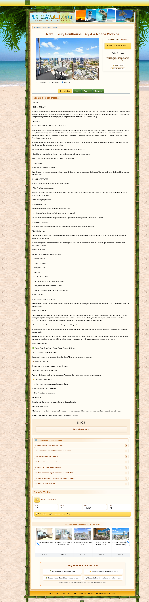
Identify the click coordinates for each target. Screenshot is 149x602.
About (57, 590)
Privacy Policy (66, 590)
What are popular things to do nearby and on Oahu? (54, 473)
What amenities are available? (46, 462)
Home (51, 590)
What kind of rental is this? (45, 484)
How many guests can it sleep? (46, 456)
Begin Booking (80, 429)
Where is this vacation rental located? (49, 445)
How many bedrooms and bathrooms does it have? (53, 451)
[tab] (65, 91)
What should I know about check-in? (48, 467)
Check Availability (116, 45)
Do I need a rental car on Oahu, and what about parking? (55, 478)
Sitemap (91, 590)
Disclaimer (82, 590)
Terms (75, 590)
